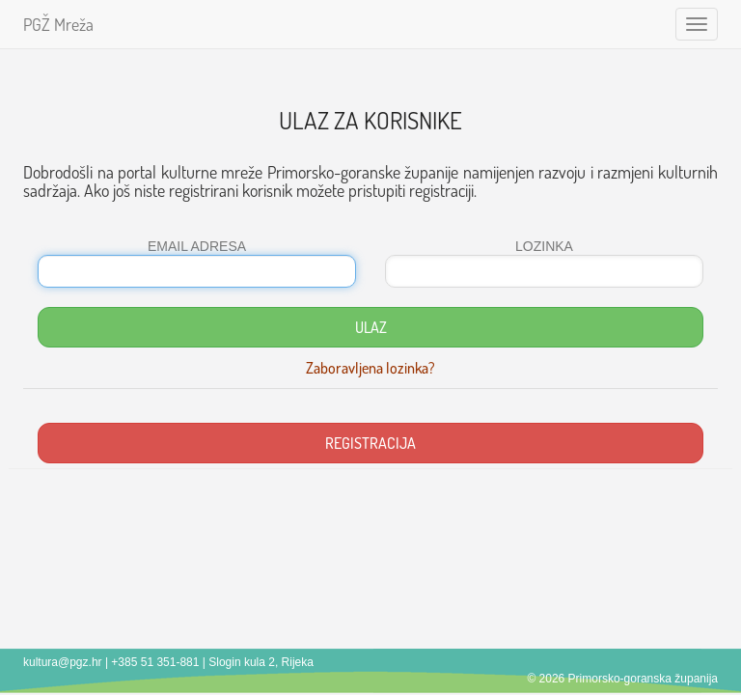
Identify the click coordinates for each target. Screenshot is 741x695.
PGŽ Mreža (58, 24)
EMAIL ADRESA (197, 246)
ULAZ (371, 327)
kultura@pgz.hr (62, 662)
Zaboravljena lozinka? (370, 367)
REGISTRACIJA (370, 443)
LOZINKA (544, 246)
